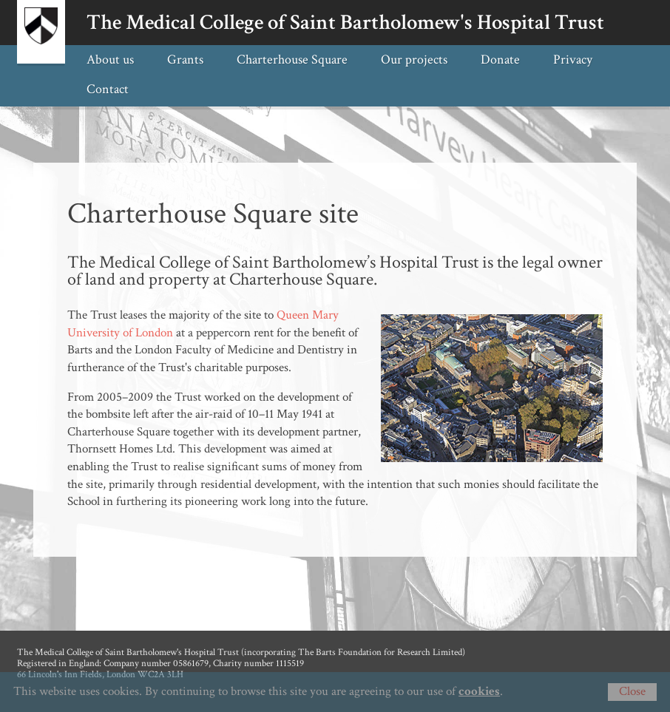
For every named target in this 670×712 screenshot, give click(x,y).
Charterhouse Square (292, 59)
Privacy (572, 59)
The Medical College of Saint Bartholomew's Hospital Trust (345, 22)
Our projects (414, 59)
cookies (479, 691)
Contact (108, 89)
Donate (500, 59)
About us (110, 59)
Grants (185, 59)
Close (632, 691)
